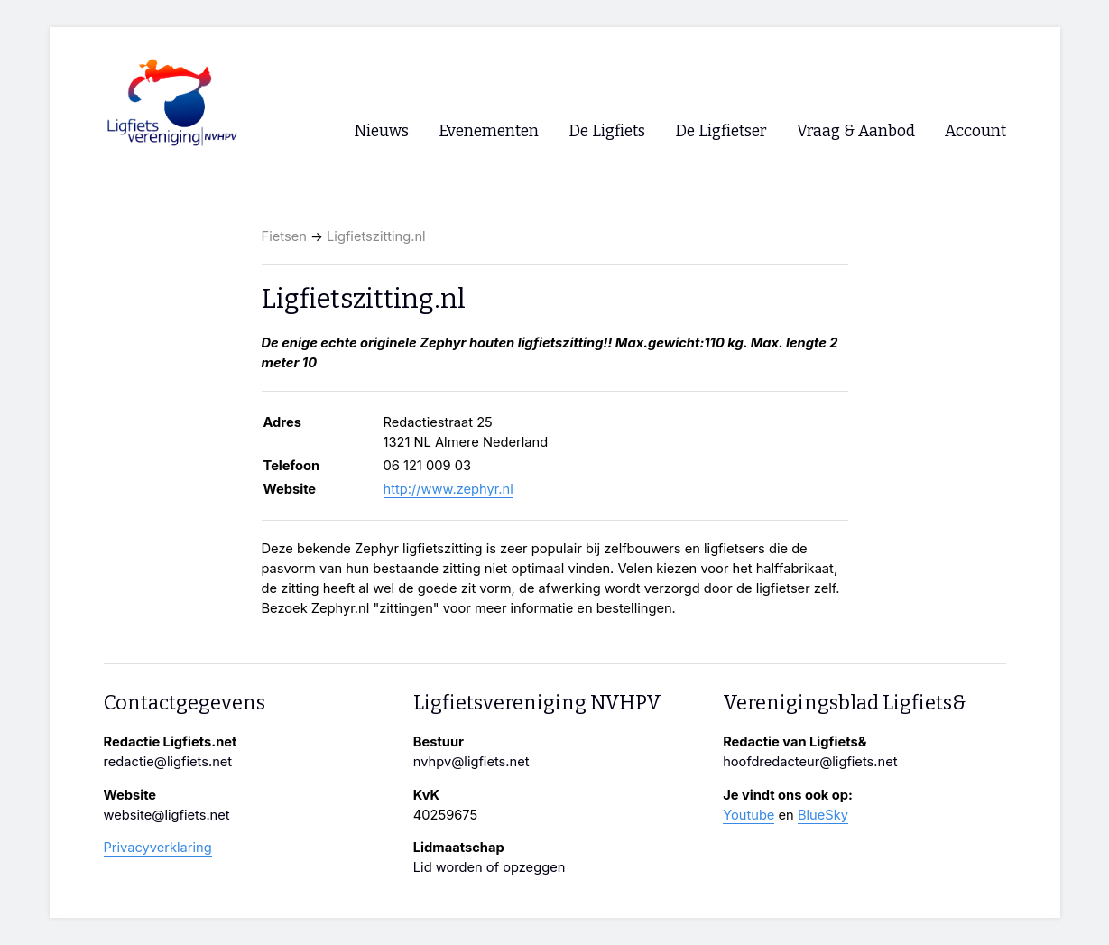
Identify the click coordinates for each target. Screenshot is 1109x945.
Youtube (748, 815)
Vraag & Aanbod (856, 131)
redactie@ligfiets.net (168, 762)
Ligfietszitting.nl (376, 236)
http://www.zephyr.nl (448, 489)
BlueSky (823, 815)
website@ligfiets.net (167, 815)
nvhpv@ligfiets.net (471, 762)
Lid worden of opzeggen (489, 867)
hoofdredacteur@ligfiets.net (810, 762)
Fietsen (284, 236)
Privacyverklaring (158, 847)
